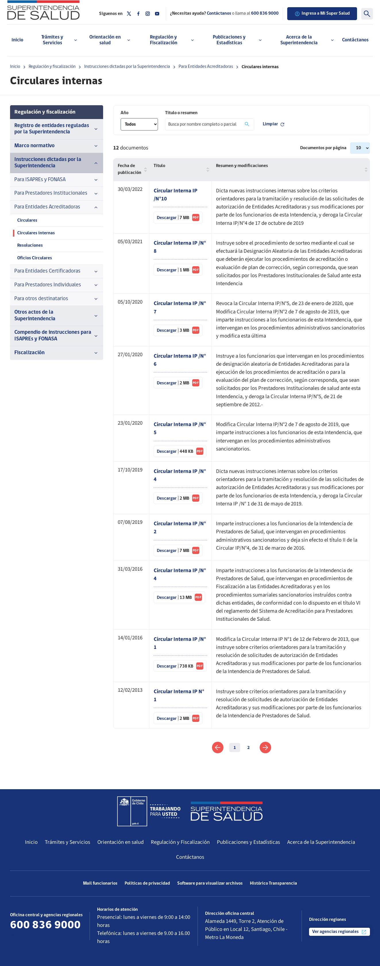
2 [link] (248, 747)
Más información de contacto (44, 936)
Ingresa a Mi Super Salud (322, 14)
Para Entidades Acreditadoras (206, 66)
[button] (144, 169)
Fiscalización (56, 353)
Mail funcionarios (100, 883)
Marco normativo (56, 146)
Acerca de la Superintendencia (321, 842)
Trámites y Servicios (67, 842)
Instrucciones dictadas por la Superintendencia (127, 66)
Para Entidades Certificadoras (56, 271)
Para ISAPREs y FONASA (56, 180)
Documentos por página (323, 148)
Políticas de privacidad (147, 883)
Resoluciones (30, 245)
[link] (217, 747)
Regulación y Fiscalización (180, 842)
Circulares (27, 220)
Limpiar (274, 124)
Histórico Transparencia (273, 883)
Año (124, 113)
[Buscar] (367, 14)
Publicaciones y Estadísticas (248, 842)
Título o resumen (181, 113)
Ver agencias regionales (339, 932)
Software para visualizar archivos (210, 883)
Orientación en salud (120, 842)
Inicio (17, 40)
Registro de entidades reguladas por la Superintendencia (56, 129)
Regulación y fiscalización (52, 66)
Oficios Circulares (34, 258)
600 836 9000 (265, 13)
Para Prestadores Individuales (56, 285)
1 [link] (235, 747)
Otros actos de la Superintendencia (56, 316)
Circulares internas (36, 233)
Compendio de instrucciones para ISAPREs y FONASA (56, 336)
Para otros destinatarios (56, 299)
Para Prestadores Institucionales (56, 193)
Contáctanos (355, 40)
